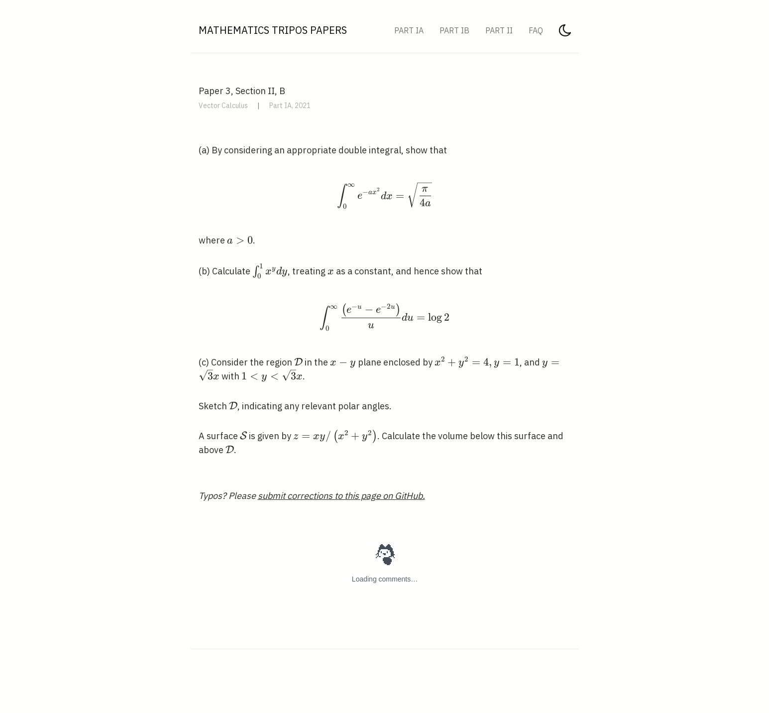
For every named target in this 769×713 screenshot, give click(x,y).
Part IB (454, 30)
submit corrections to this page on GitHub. (341, 495)
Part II (499, 30)
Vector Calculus (223, 105)
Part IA (409, 30)
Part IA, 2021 (290, 105)
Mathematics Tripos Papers (273, 30)
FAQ (536, 30)
